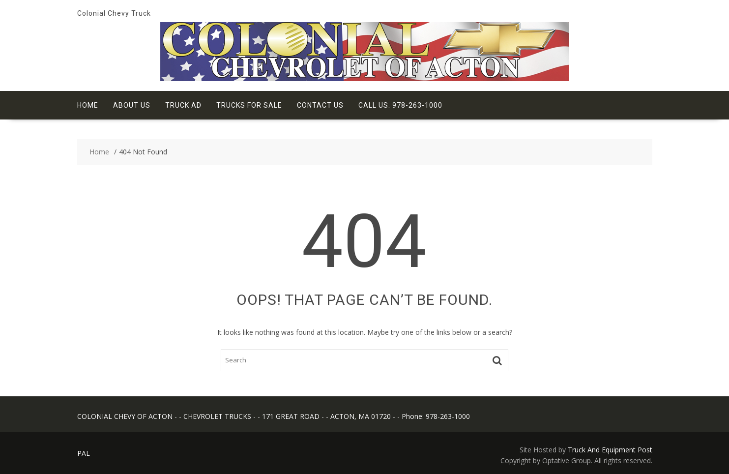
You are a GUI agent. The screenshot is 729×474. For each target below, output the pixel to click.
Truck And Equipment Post (610, 449)
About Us (131, 105)
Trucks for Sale (249, 105)
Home (87, 105)
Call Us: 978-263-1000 (400, 105)
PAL (83, 453)
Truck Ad (183, 105)
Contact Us (320, 105)
